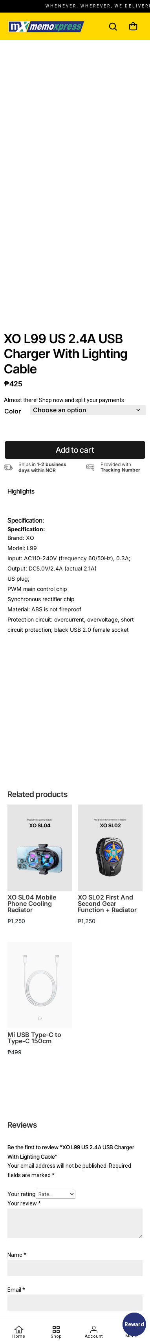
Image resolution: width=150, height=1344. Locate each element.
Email (16, 1298)
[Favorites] (56, 1331)
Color (12, 419)
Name (16, 1263)
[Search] (113, 26)
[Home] (18, 1331)
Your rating (21, 1202)
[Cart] (133, 26)
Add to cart (75, 458)
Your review (24, 1212)
